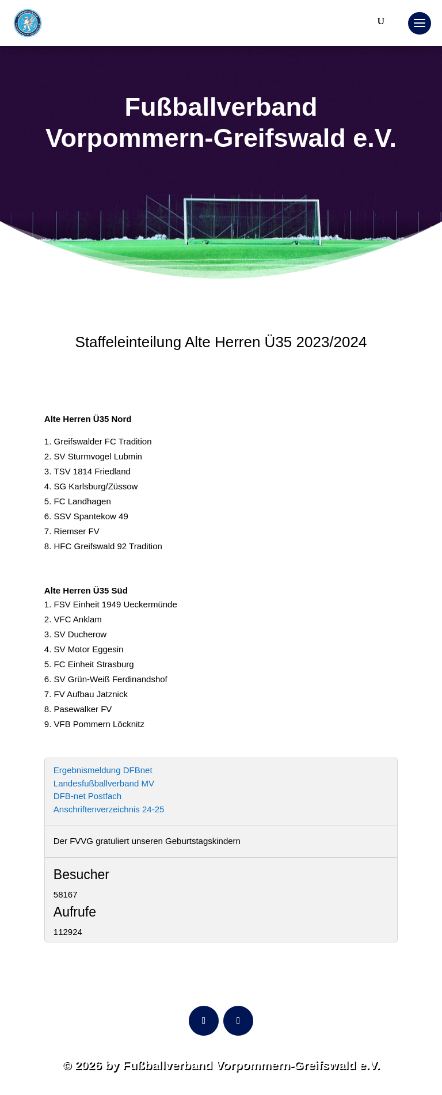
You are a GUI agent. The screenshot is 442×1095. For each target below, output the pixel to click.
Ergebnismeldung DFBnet (103, 770)
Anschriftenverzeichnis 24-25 (109, 809)
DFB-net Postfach (87, 796)
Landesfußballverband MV (104, 783)
